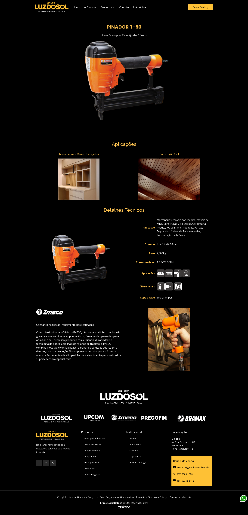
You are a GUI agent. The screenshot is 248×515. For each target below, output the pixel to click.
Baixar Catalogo (201, 7)
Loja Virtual (139, 7)
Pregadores (90, 456)
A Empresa (90, 7)
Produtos (106, 7)
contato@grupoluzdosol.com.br (193, 467)
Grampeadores (92, 462)
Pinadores (89, 468)
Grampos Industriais (94, 438)
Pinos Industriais (92, 444)
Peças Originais (92, 475)
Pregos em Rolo (92, 450)
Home (76, 7)
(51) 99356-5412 (185, 480)
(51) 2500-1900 (185, 474)
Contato (124, 7)
